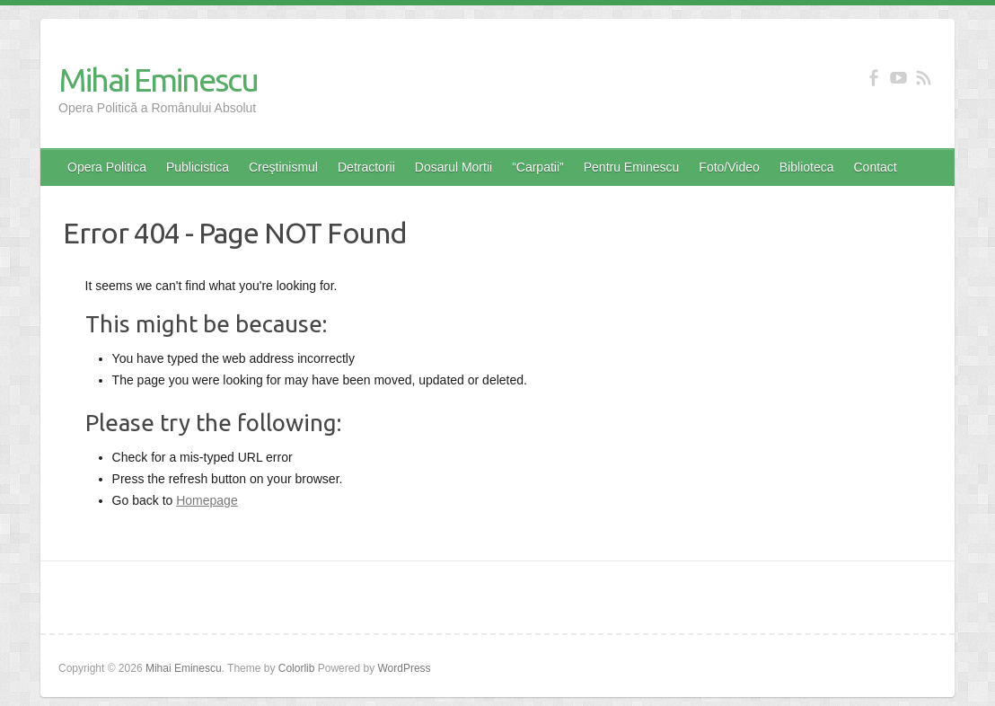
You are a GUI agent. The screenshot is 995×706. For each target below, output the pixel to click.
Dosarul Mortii (453, 167)
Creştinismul (283, 167)
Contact (875, 167)
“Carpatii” (538, 167)
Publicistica (197, 167)
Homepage (207, 500)
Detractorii (366, 167)
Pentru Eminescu (632, 167)
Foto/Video (729, 167)
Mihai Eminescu (158, 79)
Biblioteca (806, 167)
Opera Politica (106, 167)
